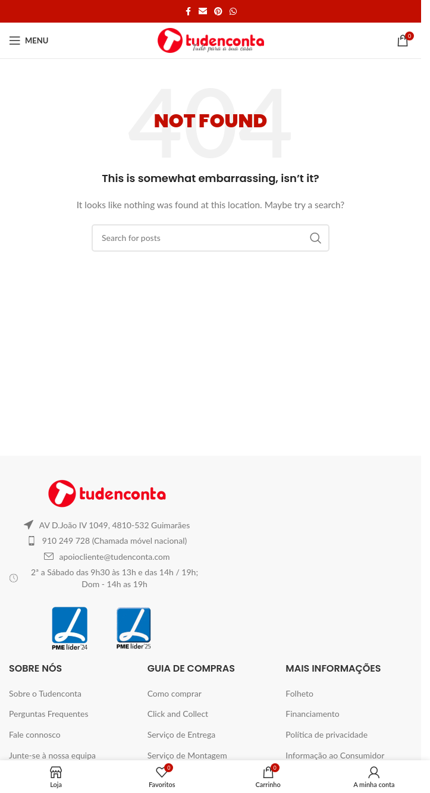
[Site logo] (211, 40)
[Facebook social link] (188, 12)
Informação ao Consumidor (334, 755)
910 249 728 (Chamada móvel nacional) (114, 540)
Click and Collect (177, 714)
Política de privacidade (326, 734)
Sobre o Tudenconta (45, 693)
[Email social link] (203, 12)
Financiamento (312, 714)
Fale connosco (35, 734)
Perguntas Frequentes (49, 714)
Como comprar (174, 693)
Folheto (299, 693)
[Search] (210, 238)
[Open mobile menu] (28, 40)
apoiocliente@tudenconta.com (114, 556)
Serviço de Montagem (187, 755)
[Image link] (107, 492)
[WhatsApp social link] (233, 12)
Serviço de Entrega (181, 734)
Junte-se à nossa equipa (52, 755)
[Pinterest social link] (218, 12)
